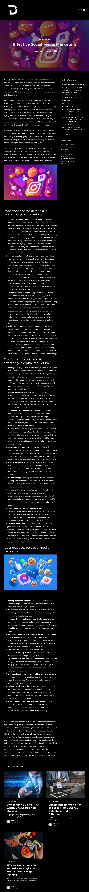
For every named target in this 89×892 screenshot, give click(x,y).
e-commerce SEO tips (68, 147)
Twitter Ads (65, 163)
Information (44, 39)
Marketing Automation (69, 159)
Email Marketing (66, 149)
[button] (81, 10)
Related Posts (70, 106)
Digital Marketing (67, 144)
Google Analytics (67, 154)
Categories (66, 103)
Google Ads (65, 152)
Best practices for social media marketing (71, 99)
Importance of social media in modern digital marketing (73, 86)
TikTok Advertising (67, 161)
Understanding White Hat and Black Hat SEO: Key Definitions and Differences (74, 120)
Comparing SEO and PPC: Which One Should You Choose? (73, 111)
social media (22, 100)
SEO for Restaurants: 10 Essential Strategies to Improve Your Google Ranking (73, 130)
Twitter (25, 89)
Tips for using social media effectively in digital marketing (72, 92)
